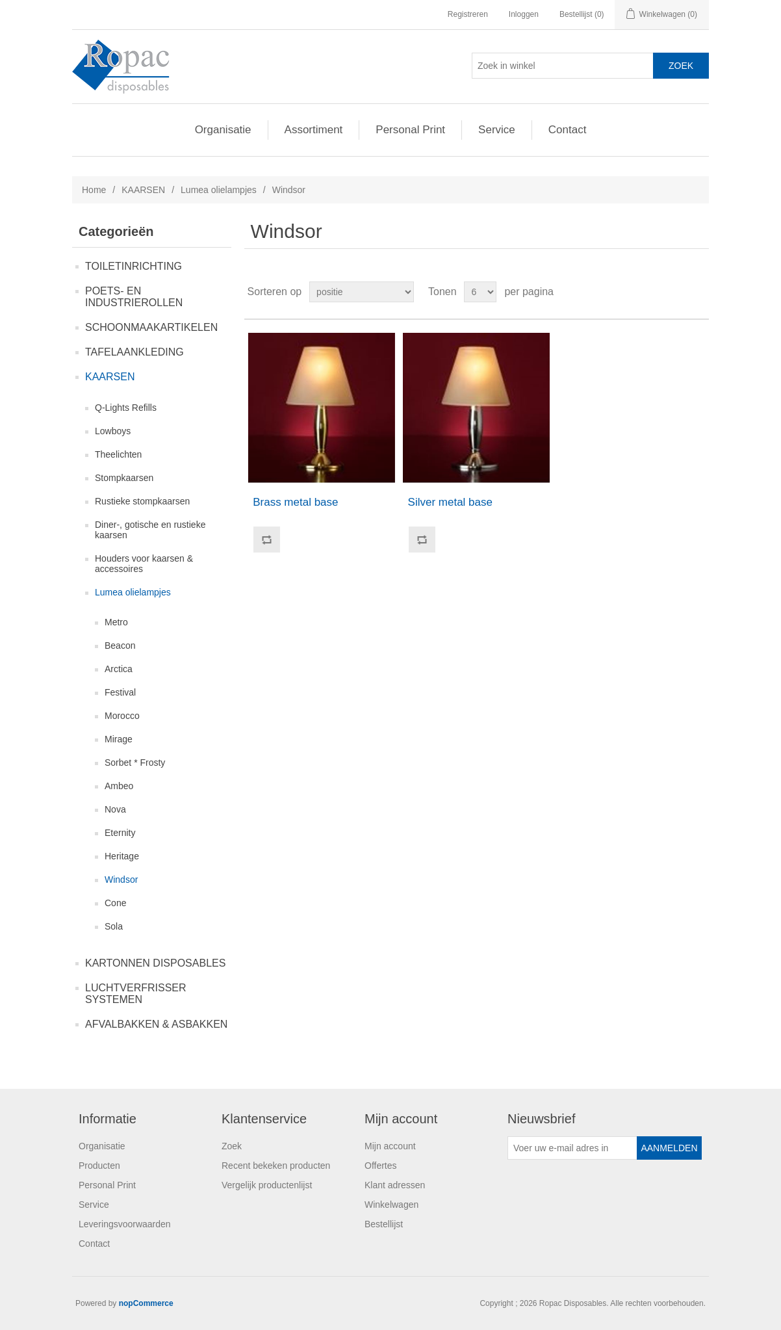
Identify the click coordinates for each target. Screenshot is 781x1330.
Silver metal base (450, 502)
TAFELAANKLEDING (134, 352)
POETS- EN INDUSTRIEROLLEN (134, 296)
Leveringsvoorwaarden (125, 1224)
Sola (114, 926)
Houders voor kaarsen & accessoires (144, 563)
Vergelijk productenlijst (267, 1185)
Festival (120, 692)
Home (94, 190)
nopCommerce (146, 1303)
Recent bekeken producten (276, 1165)
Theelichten (118, 454)
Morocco (122, 716)
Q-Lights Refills (126, 407)
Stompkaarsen (124, 478)
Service (496, 130)
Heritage (122, 856)
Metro (116, 622)
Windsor (121, 879)
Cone (115, 903)
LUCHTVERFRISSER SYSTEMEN (135, 993)
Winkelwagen (391, 1204)
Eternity (120, 833)
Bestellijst (384, 1224)
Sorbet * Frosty (135, 762)
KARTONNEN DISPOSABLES (155, 963)
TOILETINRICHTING (133, 266)
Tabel (674, 291)
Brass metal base (295, 502)
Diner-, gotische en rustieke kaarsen (150, 529)
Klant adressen (395, 1185)
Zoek (232, 1146)
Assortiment (314, 130)
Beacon (120, 645)
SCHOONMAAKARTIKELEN (151, 327)
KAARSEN (143, 190)
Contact (567, 130)
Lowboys (113, 431)
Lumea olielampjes (219, 190)
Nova (115, 809)
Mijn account (390, 1146)
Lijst (698, 291)
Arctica (119, 669)
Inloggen (524, 14)
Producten (99, 1165)
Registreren (468, 14)
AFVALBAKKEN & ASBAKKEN (156, 1024)
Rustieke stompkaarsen (142, 501)
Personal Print (410, 130)
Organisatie (223, 130)
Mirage (119, 739)
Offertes (381, 1165)
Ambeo (119, 786)
